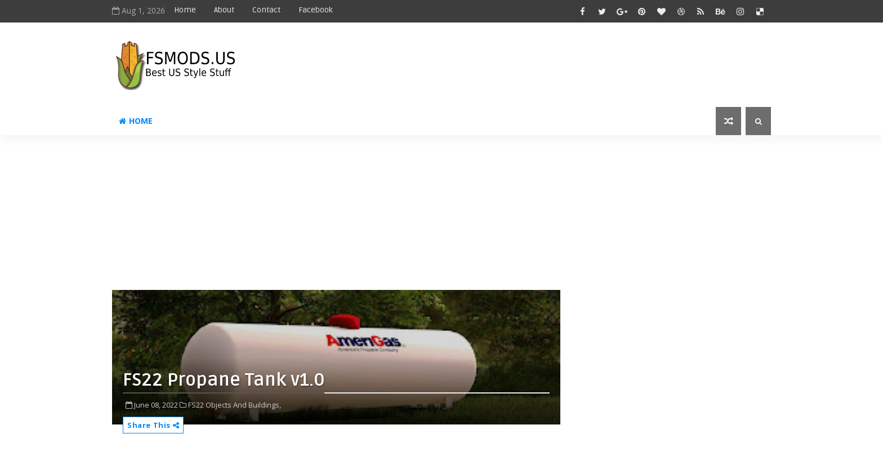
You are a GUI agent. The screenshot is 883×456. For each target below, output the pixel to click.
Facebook (315, 10)
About (224, 10)
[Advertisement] (385, 216)
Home (185, 10)
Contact (266, 10)
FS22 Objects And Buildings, (234, 405)
